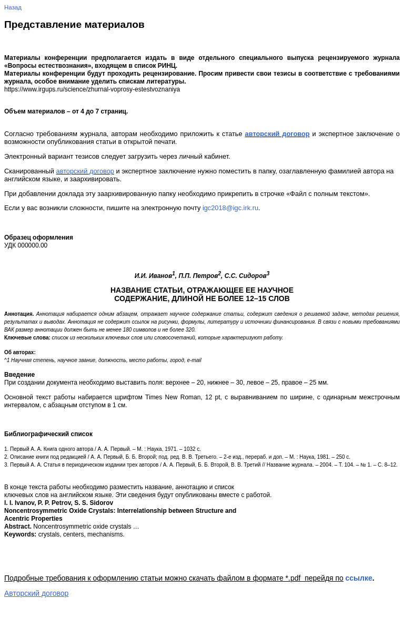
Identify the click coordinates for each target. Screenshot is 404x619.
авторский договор (277, 134)
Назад (13, 7)
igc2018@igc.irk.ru (230, 208)
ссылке (358, 578)
